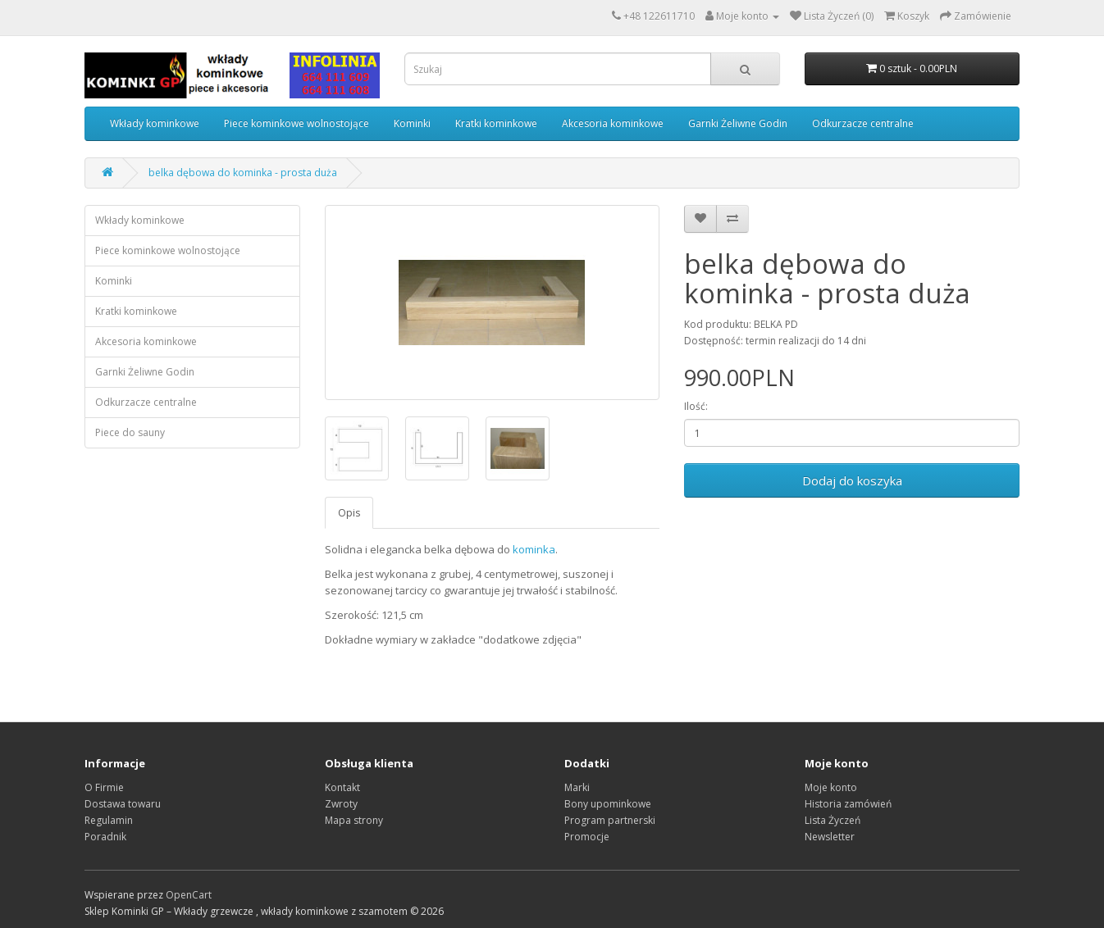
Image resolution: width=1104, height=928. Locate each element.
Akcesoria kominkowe (613, 123)
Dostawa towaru (122, 804)
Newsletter (830, 837)
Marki (577, 787)
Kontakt (342, 787)
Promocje (586, 837)
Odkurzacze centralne (863, 123)
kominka (534, 549)
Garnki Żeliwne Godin (737, 123)
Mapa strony (354, 820)
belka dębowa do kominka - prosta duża (242, 173)
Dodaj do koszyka (852, 480)
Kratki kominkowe (496, 123)
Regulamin (108, 820)
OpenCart (189, 895)
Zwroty (341, 804)
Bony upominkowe (607, 804)
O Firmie (104, 787)
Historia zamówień (848, 804)
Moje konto (831, 787)
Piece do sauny (130, 432)
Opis (349, 513)
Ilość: (696, 406)
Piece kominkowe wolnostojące (296, 123)
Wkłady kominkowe (154, 123)
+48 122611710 (659, 16)
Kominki (412, 123)
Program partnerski (609, 820)
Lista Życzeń (832, 820)
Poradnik (105, 837)
